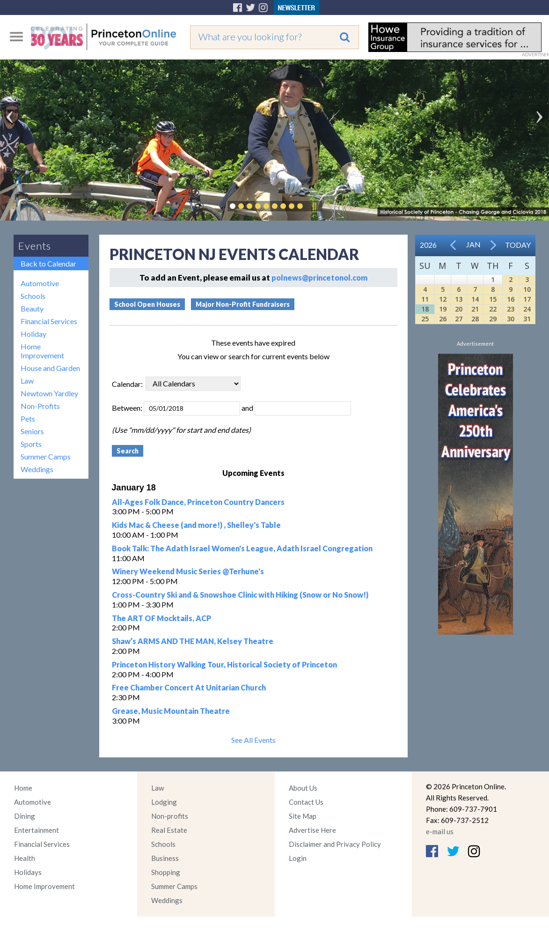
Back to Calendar (48, 263)
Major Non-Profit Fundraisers (243, 304)
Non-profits (169, 816)
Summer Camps (46, 456)
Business (165, 858)
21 (475, 308)
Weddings (37, 469)
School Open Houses (147, 304)
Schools (33, 295)
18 (425, 308)
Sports (31, 443)
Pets (28, 418)
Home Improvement (42, 351)
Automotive (40, 283)
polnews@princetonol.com (319, 277)
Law (27, 380)
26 (443, 318)
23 (510, 308)
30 (510, 318)
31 (527, 318)
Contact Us (306, 802)
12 (443, 299)
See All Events (253, 739)
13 (458, 299)
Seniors (32, 431)
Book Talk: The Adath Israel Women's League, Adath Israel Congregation (242, 548)
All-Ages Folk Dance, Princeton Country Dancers (198, 501)
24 (527, 308)
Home (23, 788)
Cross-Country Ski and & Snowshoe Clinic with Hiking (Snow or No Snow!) (240, 594)
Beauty (32, 308)
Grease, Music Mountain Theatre (171, 710)
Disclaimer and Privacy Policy (335, 844)
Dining (24, 816)
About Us (303, 788)
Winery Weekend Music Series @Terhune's (188, 571)
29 (493, 318)
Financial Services (49, 321)
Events (34, 245)
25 (425, 318)
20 (458, 308)
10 (527, 289)
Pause (314, 206)
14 (475, 299)
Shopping (165, 872)
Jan (473, 244)
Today (518, 244)
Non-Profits (40, 405)
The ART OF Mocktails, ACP (161, 618)
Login (298, 858)
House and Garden (50, 367)
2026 (428, 244)
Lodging (164, 802)
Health (24, 858)
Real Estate (169, 830)
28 (475, 318)
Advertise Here (312, 830)
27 (458, 318)
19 (443, 308)
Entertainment (36, 830)
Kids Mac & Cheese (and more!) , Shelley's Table (196, 524)
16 (510, 299)
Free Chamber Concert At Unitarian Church (189, 687)
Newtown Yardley (49, 393)
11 (425, 299)
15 (493, 299)
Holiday (33, 333)
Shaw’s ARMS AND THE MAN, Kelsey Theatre (192, 641)
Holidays (28, 872)
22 (493, 308)
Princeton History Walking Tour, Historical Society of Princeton (224, 664)
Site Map (302, 816)
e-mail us (440, 831)
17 (527, 299)
